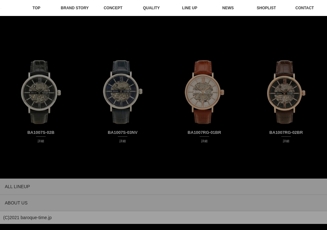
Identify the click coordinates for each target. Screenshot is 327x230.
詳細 (41, 141)
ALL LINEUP (17, 186)
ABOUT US (16, 202)
